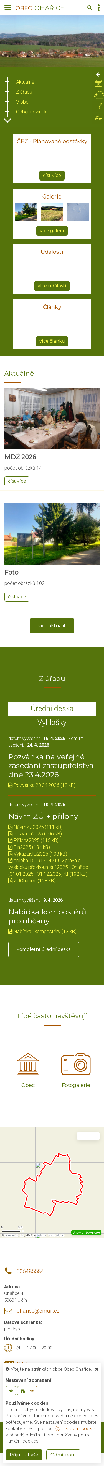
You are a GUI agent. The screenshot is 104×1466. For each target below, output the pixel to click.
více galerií (52, 230)
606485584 (30, 1271)
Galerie (52, 196)
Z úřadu (24, 92)
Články (52, 307)
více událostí (52, 286)
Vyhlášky (52, 722)
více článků (52, 341)
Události (52, 251)
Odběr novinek (31, 112)
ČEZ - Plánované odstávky (52, 141)
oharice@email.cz (38, 1311)
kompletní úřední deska (44, 949)
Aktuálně (25, 82)
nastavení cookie (75, 1428)
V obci (23, 102)
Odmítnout (63, 1454)
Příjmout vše (24, 1454)
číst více (52, 175)
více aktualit (52, 625)
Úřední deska (52, 708)
